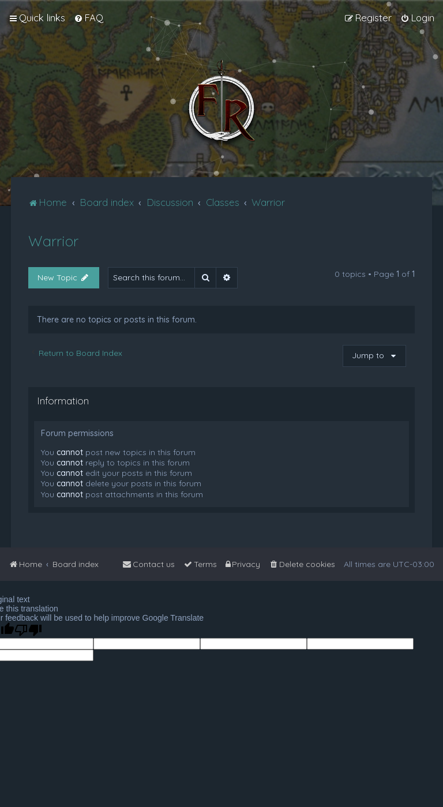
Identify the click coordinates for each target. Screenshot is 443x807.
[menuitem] (88, 18)
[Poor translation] (28, 630)
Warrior (53, 241)
